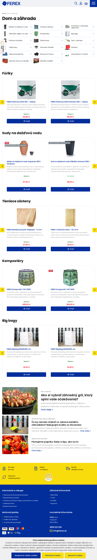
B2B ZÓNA (54, 495)
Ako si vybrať (46, 392)
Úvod (4, 13)
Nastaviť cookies (75, 555)
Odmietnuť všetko (52, 555)
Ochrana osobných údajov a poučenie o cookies (20, 501)
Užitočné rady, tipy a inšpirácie (43, 419)
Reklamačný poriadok (11, 498)
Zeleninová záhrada (39, 439)
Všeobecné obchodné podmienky (15, 495)
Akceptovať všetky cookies (26, 555)
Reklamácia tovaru (10, 506)
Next (95, 102)
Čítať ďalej (47, 409)
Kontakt (53, 501)
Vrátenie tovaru (8, 503)
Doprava (54, 503)
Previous (2, 102)
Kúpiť (26, 121)
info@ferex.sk (58, 530)
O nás (53, 498)
